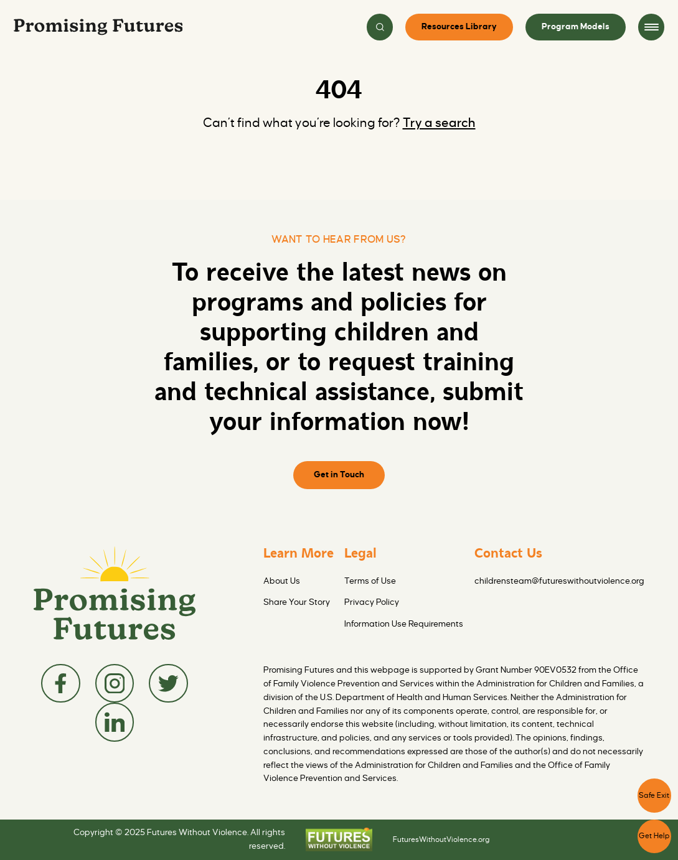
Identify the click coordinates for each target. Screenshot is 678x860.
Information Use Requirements (403, 624)
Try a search (439, 122)
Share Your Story (296, 602)
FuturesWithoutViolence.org (441, 840)
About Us (281, 581)
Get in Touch (339, 474)
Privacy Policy (371, 602)
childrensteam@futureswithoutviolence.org (559, 581)
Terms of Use (370, 581)
